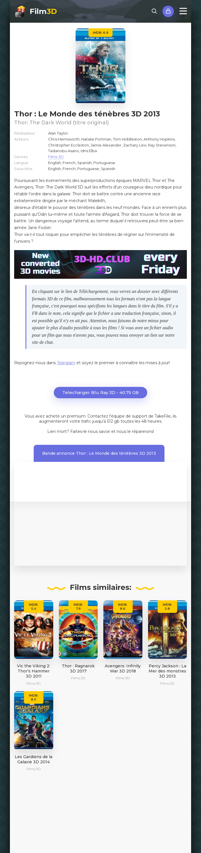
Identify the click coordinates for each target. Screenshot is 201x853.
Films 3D (56, 156)
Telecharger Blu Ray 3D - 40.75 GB (100, 392)
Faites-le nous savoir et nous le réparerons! (112, 431)
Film (43, 11)
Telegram (66, 362)
